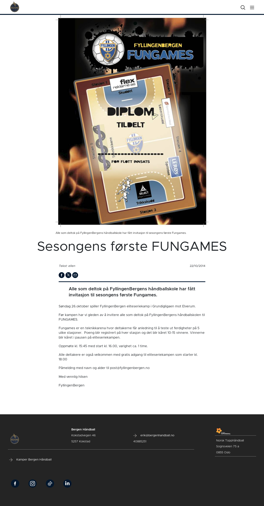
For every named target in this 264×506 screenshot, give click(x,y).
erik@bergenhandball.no (153, 435)
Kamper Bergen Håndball (30, 459)
